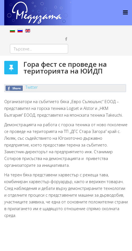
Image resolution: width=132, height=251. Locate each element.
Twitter (31, 87)
